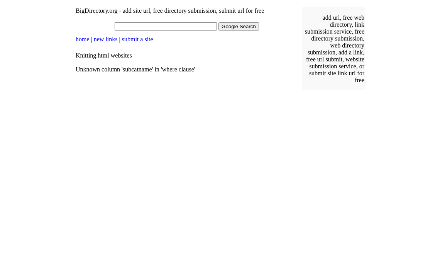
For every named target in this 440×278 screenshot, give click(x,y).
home (83, 39)
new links (106, 39)
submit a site (137, 39)
